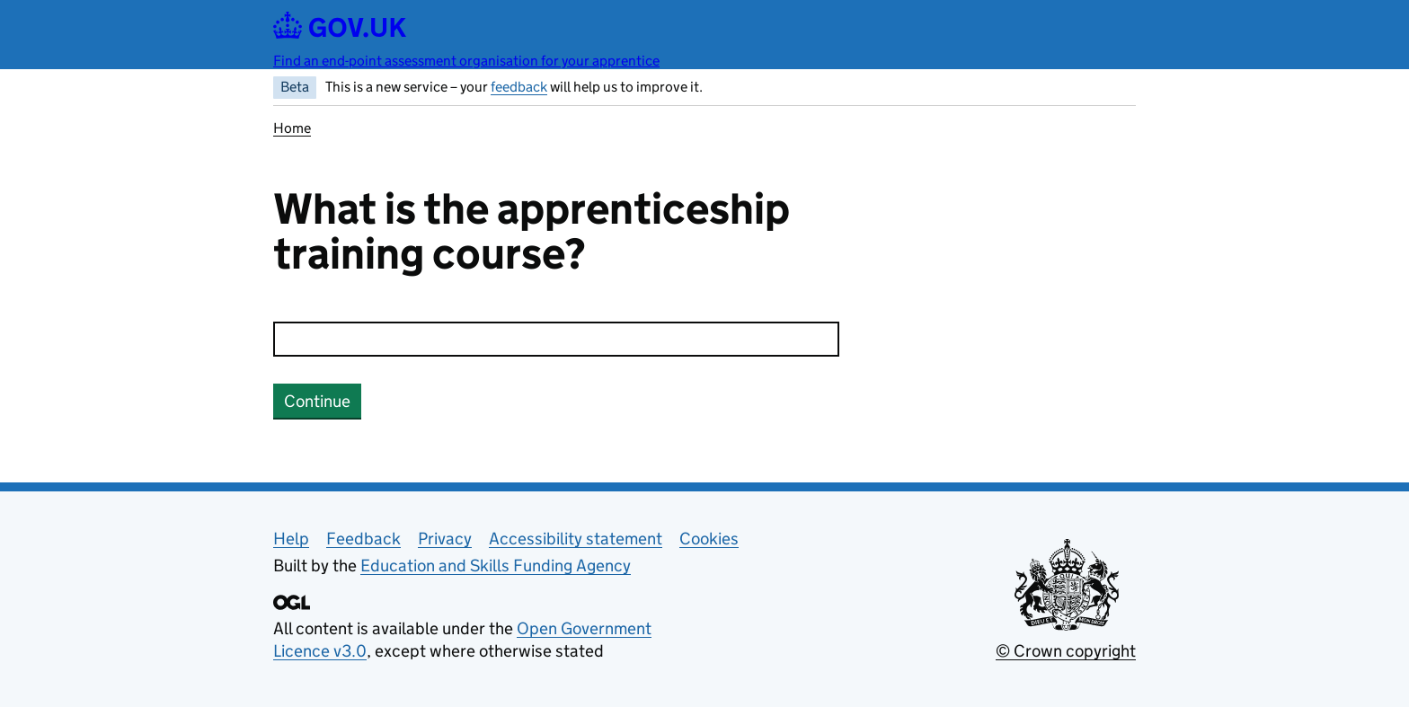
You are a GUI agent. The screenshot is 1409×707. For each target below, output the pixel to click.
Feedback (363, 538)
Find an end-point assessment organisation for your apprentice (466, 60)
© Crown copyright (1066, 651)
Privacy (445, 538)
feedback (519, 86)
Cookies (709, 538)
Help (291, 538)
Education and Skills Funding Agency (495, 565)
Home (292, 128)
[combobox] (556, 339)
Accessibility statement (575, 538)
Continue (317, 401)
